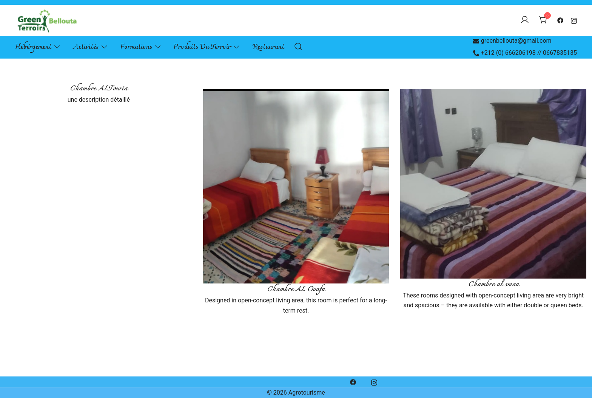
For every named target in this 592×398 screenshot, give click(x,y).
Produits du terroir (202, 47)
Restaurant (268, 47)
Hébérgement (33, 47)
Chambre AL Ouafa (296, 289)
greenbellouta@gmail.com (512, 40)
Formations (136, 47)
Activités (86, 47)
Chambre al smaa (493, 284)
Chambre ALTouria (98, 88)
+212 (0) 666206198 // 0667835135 (525, 52)
